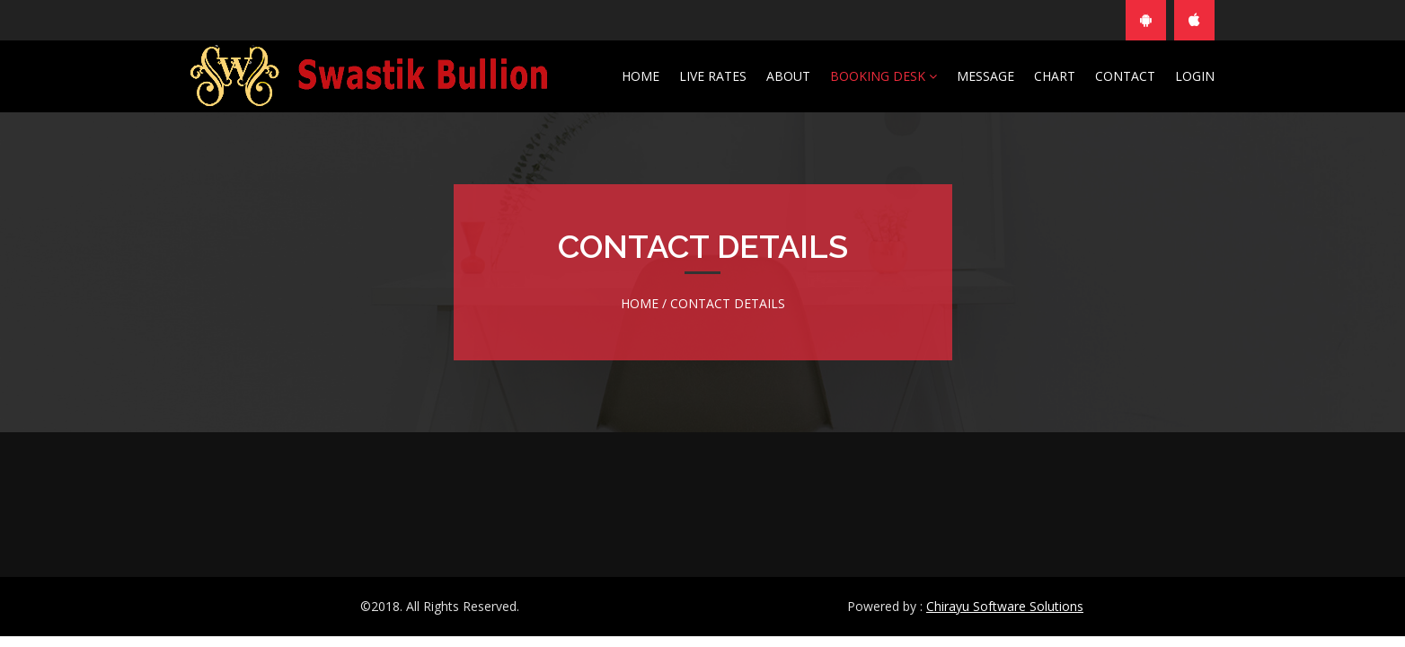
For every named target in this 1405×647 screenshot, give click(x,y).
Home (640, 75)
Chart (1054, 75)
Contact (1125, 75)
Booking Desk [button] (883, 75)
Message (985, 75)
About (788, 75)
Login (1195, 75)
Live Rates (713, 75)
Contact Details (727, 303)
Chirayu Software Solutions (1004, 606)
